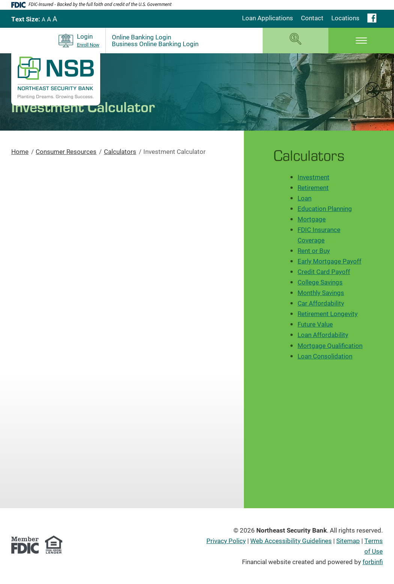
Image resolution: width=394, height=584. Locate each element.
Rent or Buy (314, 250)
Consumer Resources (66, 151)
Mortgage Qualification (330, 345)
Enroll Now (88, 45)
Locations (345, 18)
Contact (312, 18)
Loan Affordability (323, 334)
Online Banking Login (141, 37)
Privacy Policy (226, 540)
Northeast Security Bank (291, 530)
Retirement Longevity (328, 313)
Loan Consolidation (325, 356)
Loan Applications (267, 18)
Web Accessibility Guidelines (291, 540)
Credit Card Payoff (324, 271)
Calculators (120, 151)
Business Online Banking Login (155, 44)
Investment (313, 177)
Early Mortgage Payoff (329, 261)
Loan (304, 198)
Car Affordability (321, 303)
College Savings (320, 282)
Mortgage (312, 219)
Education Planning (325, 208)
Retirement (313, 187)
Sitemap (348, 540)
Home (20, 151)
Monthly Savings (321, 292)
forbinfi (372, 561)
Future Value (315, 324)
